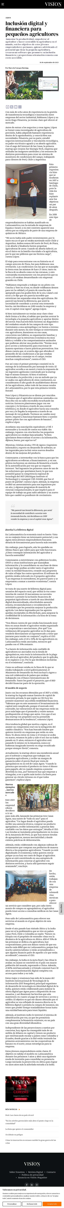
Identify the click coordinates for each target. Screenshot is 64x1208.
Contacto (51, 1172)
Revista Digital (35, 1172)
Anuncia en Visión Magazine (32, 1177)
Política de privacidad (32, 1175)
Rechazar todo (32, 1204)
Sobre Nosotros (17, 1172)
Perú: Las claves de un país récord (19, 1115)
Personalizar (12, 1204)
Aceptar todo (52, 1204)
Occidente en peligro (14, 1135)
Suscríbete (61, 908)
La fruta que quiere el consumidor (19, 1129)
